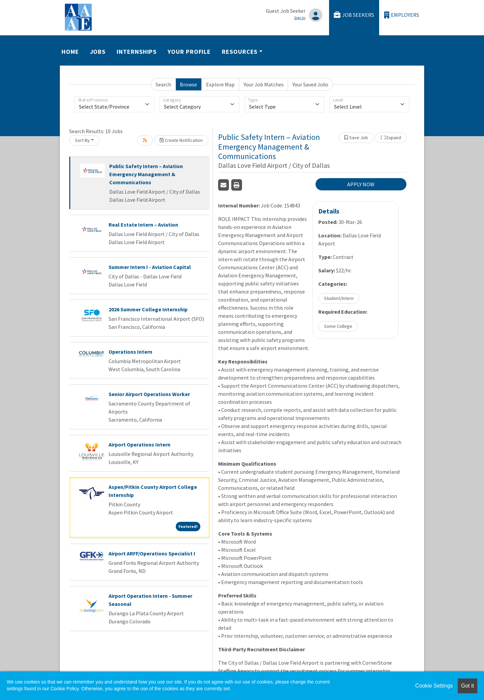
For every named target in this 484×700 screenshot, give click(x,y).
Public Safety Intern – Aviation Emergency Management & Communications (146, 174)
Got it (467, 686)
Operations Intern (130, 351)
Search (163, 84)
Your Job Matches (264, 84)
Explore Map (220, 84)
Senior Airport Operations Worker (149, 394)
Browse (188, 84)
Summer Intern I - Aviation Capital (150, 267)
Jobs (98, 51)
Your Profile (189, 51)
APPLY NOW (360, 184)
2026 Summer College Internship (148, 309)
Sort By (82, 140)
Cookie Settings (434, 686)
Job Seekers (354, 15)
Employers (401, 15)
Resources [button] (239, 51)
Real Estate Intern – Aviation (143, 224)
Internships (137, 51)
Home (70, 51)
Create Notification (181, 140)
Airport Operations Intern (139, 444)
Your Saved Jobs (310, 84)
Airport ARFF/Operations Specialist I (152, 553)
